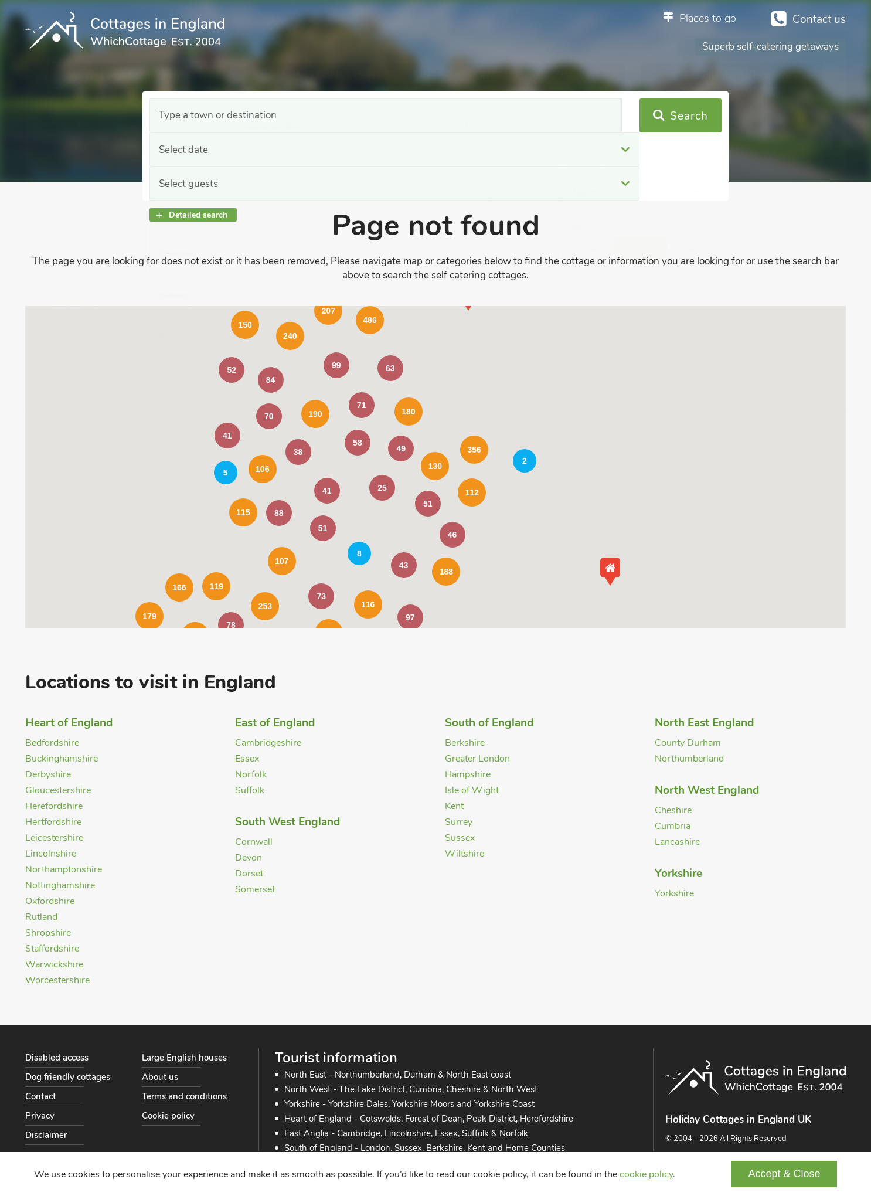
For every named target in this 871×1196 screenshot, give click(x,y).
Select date (347, 116)
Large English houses (184, 1058)
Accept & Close (784, 1174)
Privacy (40, 1116)
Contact (40, 1096)
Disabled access (57, 1058)
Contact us (819, 19)
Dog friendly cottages (67, 1077)
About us (160, 1077)
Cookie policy (168, 1116)
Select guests (515, 116)
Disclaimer (46, 1135)
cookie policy (646, 1174)
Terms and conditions (184, 1096)
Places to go (707, 18)
